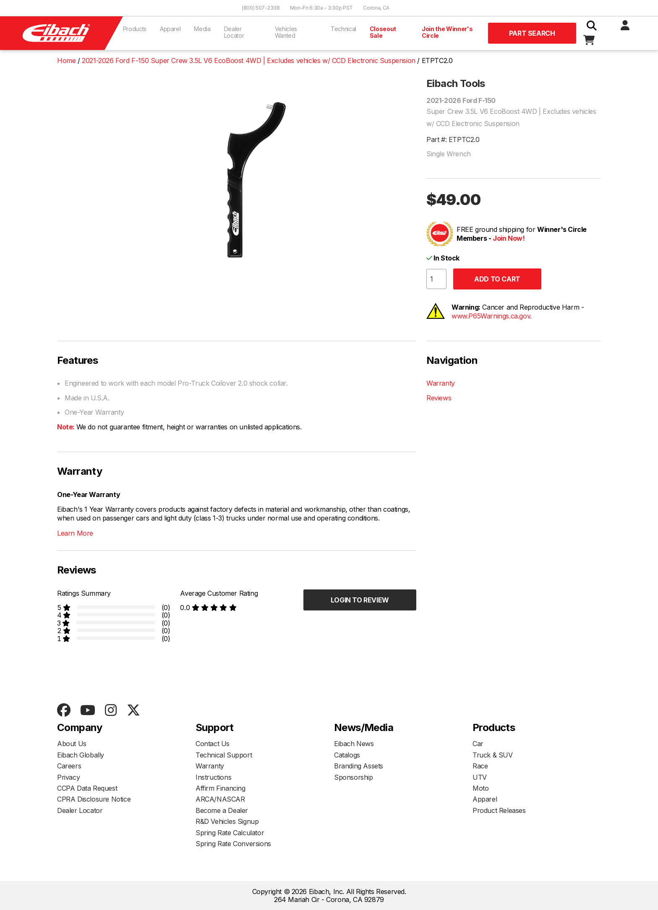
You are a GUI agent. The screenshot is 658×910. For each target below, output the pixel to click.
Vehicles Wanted (286, 32)
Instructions (213, 777)
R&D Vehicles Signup (227, 821)
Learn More (75, 533)
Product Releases (499, 810)
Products (134, 28)
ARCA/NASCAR (220, 799)
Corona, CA (376, 8)
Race (480, 766)
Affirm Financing (220, 788)
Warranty (440, 383)
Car (478, 743)
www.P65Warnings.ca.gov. (492, 316)
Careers (69, 766)
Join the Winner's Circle (447, 32)
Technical (343, 28)
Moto (480, 788)
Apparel (170, 28)
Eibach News (354, 743)
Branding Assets (358, 766)
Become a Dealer (222, 810)
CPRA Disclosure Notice (94, 799)
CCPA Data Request (87, 788)
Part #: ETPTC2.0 (453, 139)
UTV (480, 777)
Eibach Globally (80, 755)
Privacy (68, 777)
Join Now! (509, 238)
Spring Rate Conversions (233, 843)
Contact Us (213, 743)
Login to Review (360, 600)
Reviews (438, 398)
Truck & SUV (493, 755)
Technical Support (224, 755)
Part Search (532, 33)
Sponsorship (353, 777)
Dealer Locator (234, 32)
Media (202, 28)
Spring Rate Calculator (230, 832)
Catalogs (347, 755)
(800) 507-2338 (261, 8)
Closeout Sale (383, 32)
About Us (71, 743)
